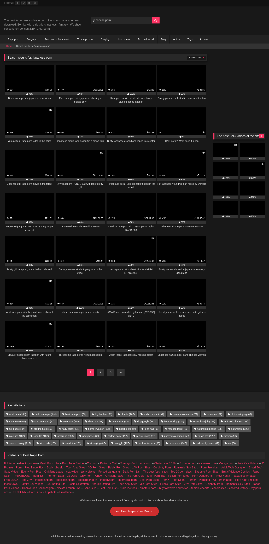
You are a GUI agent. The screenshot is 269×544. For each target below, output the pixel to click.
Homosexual (123, 39)
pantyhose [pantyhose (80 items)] (90, 436)
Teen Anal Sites (75, 467)
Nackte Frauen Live (69, 488)
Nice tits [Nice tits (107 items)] (41, 436)
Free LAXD (11, 479)
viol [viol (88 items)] (232, 443)
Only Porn (86, 475)
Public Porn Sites (118, 467)
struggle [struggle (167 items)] (122, 443)
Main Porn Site (156, 475)
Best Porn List (108, 488)
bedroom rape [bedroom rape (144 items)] (46, 414)
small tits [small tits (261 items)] (73, 443)
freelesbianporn (65, 479)
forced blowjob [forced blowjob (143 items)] (204, 421)
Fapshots (50, 492)
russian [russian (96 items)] (230, 436)
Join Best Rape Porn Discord (134, 511)
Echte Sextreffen (78, 483)
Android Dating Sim (103, 483)
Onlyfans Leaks (53, 471)
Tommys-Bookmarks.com (135, 463)
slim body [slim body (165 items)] (48, 443)
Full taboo (10, 463)
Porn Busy (35, 492)
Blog (163, 39)
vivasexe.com (207, 463)
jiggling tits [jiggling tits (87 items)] (127, 428)
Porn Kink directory (246, 479)
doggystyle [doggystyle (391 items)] (146, 421)
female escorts (200, 488)
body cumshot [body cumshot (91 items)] (153, 414)
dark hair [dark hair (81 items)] (95, 421)
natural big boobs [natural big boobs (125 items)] (209, 428)
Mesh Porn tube (49, 463)
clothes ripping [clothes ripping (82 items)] (241, 414)
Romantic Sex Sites (186, 467)
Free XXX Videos (247, 463)
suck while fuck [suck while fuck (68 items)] (149, 443)
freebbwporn (107, 479)
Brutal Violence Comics (235, 471)
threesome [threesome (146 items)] (178, 443)
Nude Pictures (128, 488)
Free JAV (26, 479)
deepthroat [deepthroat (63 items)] (120, 421)
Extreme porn (188, 463)
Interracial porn (127, 479)
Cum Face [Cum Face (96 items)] (17, 421)
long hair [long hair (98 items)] (152, 428)
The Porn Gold (135, 475)
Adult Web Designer (233, 467)
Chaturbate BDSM (165, 463)
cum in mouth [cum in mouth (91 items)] (44, 421)
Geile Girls (90, 488)
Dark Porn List (131, 471)
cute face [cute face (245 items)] (71, 421)
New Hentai (223, 475)
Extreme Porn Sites (206, 471)
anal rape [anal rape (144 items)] (17, 414)
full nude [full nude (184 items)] (17, 428)
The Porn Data (55, 475)
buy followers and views (173, 488)
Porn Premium (209, 467)
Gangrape (31, 39)
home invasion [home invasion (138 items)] (99, 428)
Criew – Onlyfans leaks (109, 475)
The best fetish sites (155, 471)
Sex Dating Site (55, 483)
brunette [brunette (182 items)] (214, 414)
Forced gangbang (109, 471)
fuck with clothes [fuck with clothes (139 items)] (236, 421)
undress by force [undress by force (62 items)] (207, 443)
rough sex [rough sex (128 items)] (206, 436)
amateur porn (148, 488)
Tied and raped (146, 39)
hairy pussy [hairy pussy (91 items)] (70, 428)
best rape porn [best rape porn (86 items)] (75, 414)
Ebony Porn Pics (31, 471)
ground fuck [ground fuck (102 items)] (43, 428)
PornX (165, 479)
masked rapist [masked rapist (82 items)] (178, 428)
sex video (72, 471)
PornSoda (178, 479)
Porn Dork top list (202, 475)
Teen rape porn (85, 39)
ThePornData (21, 475)
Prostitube (65, 492)
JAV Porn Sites (141, 467)
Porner (192, 479)
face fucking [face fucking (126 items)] (174, 421)
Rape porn (13, 39)
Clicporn (92, 463)
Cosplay (105, 39)
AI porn (204, 39)
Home (9, 46)
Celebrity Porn (162, 467)
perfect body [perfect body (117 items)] (118, 436)
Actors (176, 39)
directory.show (28, 463)
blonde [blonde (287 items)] (128, 414)
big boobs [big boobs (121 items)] (103, 414)
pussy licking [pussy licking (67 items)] (145, 436)
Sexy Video (11, 471)
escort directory (238, 488)
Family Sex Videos (32, 483)
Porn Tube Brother (73, 463)
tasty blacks (88, 471)
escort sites (219, 488)
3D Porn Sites (96, 467)
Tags (190, 39)
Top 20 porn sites (181, 471)
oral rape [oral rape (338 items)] (65, 436)
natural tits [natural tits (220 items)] (240, 428)
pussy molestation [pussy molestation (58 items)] (176, 436)
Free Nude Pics (34, 467)
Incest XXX (11, 483)
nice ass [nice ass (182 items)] (17, 436)
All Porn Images (222, 479)
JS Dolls (72, 475)
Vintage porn (226, 463)
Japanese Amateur (245, 475)
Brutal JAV (255, 467)
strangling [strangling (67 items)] (98, 443)
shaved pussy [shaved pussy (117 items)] (20, 443)
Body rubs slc (55, 467)
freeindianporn (43, 479)
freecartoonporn (87, 479)
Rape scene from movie (57, 39)
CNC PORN (19, 492)
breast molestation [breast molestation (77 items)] (185, 414)
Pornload (204, 479)
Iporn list (38, 475)
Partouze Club (108, 463)
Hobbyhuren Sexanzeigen (38, 488)
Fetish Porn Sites (178, 475)
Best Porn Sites (149, 479)
